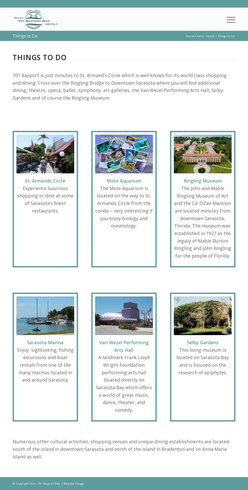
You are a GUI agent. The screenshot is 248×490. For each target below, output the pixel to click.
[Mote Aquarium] (124, 154)
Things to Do (25, 36)
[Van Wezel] (124, 315)
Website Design (74, 483)
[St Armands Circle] (45, 154)
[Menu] (228, 19)
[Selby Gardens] (203, 315)
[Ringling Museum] (203, 154)
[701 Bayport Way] (36, 19)
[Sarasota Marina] (45, 315)
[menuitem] (228, 19)
